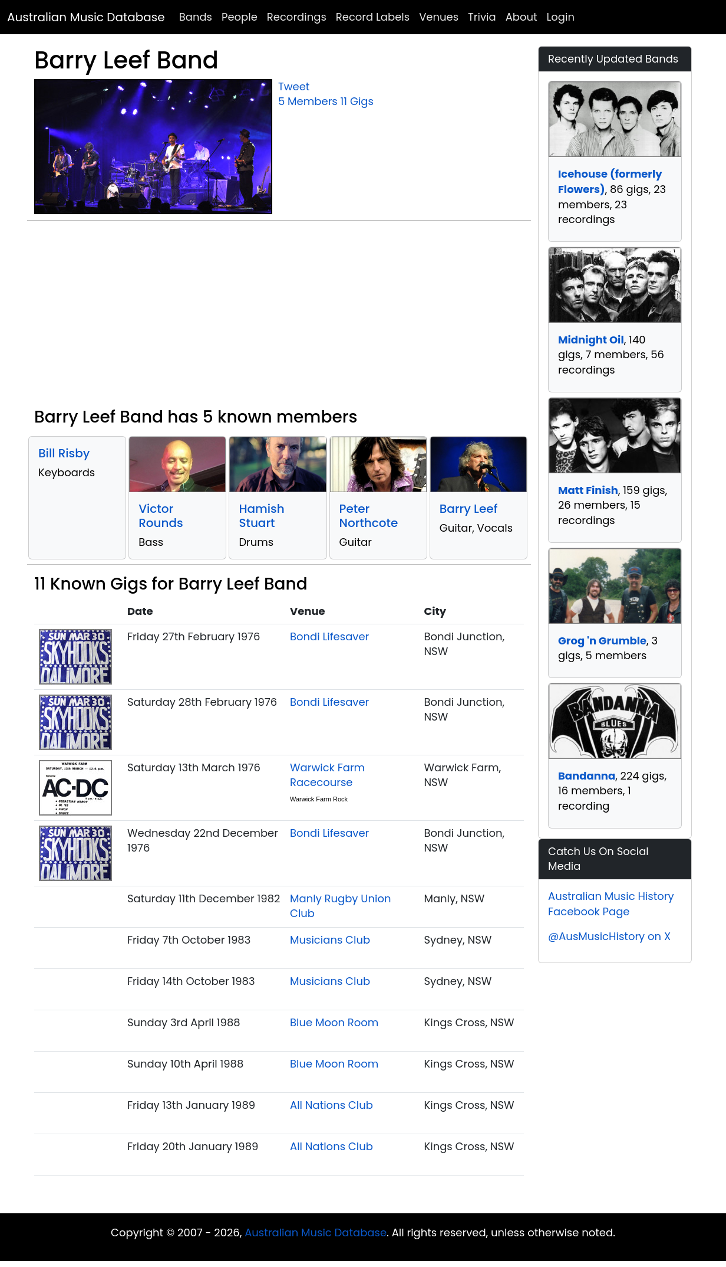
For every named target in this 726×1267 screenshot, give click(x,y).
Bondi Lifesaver (329, 636)
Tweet (293, 86)
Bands (195, 16)
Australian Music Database (86, 17)
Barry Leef (469, 508)
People (240, 16)
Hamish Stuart (261, 515)
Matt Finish (588, 490)
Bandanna (586, 775)
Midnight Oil (591, 339)
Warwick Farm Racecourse (327, 775)
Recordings (296, 16)
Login (561, 16)
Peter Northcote (368, 515)
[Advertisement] (279, 318)
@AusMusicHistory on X (609, 936)
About (521, 16)
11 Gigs (357, 101)
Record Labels (373, 16)
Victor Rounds (160, 515)
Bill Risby (64, 453)
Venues (438, 16)
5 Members (308, 101)
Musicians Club (330, 939)
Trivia (482, 16)
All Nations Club (331, 1105)
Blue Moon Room (334, 1022)
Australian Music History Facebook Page (611, 904)
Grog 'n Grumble (602, 640)
